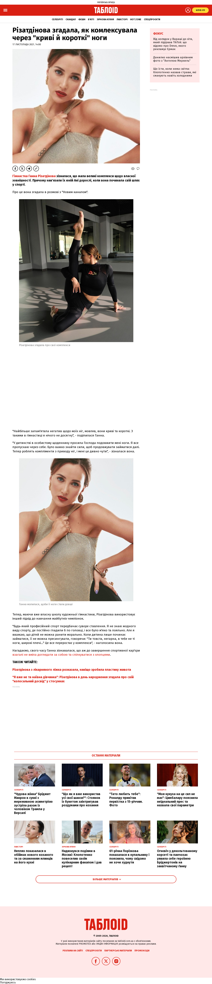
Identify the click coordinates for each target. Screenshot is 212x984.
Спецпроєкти (152, 19)
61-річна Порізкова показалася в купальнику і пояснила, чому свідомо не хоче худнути (129, 856)
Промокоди (141, 950)
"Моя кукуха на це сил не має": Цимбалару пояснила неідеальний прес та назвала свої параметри (177, 799)
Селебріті (57, 19)
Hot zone (135, 19)
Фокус (158, 33)
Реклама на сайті (73, 950)
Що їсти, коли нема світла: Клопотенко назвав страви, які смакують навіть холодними (174, 72)
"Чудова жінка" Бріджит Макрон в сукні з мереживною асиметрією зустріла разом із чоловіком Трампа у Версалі (33, 803)
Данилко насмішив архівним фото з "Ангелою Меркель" (173, 59)
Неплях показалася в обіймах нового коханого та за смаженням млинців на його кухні (33, 856)
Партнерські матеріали (118, 950)
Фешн (81, 19)
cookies (31, 979)
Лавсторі (122, 19)
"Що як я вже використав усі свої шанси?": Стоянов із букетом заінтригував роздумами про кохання (81, 799)
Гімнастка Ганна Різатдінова (34, 176)
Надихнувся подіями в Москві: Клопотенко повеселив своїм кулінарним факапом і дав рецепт (82, 858)
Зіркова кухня (105, 19)
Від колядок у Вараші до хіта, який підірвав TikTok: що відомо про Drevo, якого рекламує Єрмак (173, 44)
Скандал (71, 19)
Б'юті (91, 19)
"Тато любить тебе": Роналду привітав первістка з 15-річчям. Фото (126, 799)
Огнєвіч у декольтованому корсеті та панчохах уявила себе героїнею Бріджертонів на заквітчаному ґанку (177, 858)
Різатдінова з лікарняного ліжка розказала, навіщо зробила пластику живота (71, 670)
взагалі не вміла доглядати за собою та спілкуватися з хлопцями (61, 654)
